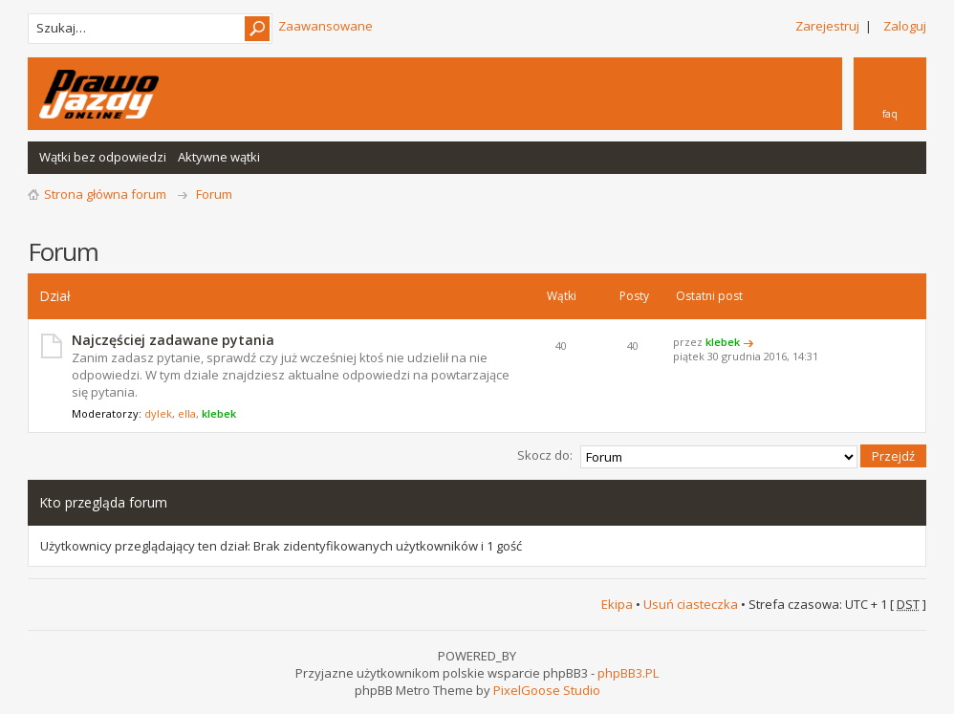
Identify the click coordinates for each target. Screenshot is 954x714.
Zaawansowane (325, 25)
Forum (214, 194)
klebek (219, 413)
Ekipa (617, 603)
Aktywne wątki (219, 156)
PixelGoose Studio (546, 689)
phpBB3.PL (628, 672)
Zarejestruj (827, 25)
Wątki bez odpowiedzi (102, 156)
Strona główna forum (105, 194)
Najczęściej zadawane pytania (173, 340)
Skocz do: (545, 455)
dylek (158, 413)
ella (187, 413)
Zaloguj (904, 25)
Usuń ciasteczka (690, 603)
